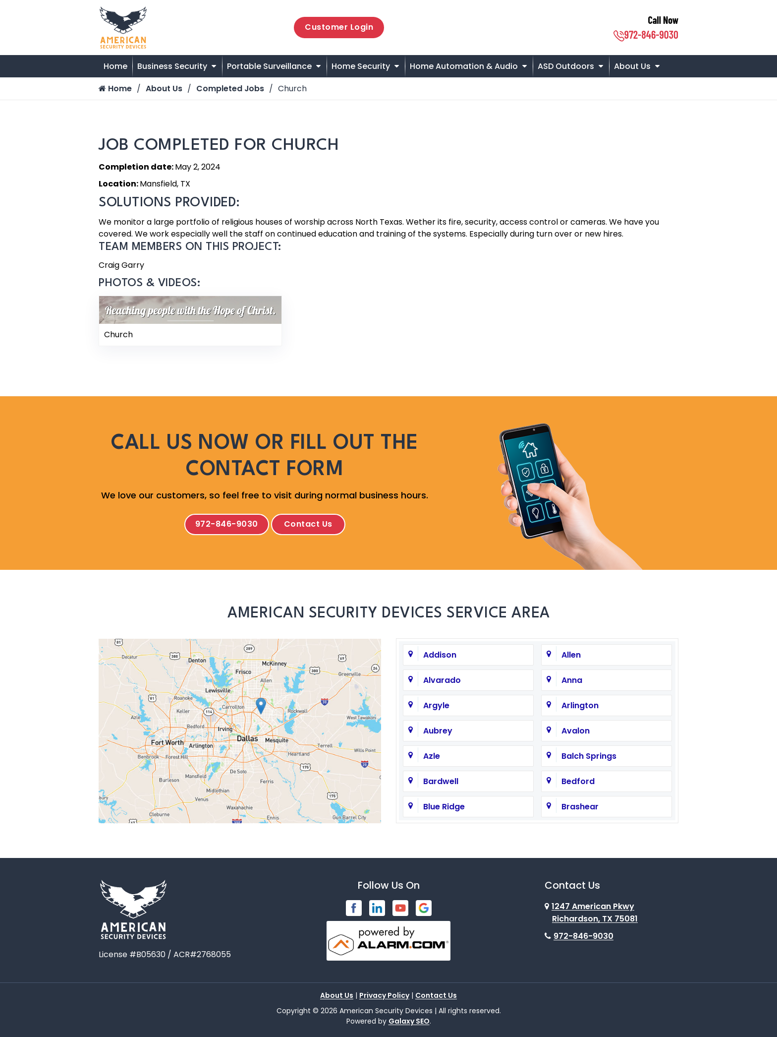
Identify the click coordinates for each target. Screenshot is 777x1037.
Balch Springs (588, 756)
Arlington (580, 705)
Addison (439, 655)
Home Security (361, 66)
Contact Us (308, 524)
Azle (431, 756)
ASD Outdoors (566, 66)
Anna (571, 680)
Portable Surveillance (269, 66)
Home (115, 66)
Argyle (436, 705)
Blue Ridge (444, 806)
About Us (632, 66)
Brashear (580, 806)
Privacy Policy (384, 993)
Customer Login (339, 27)
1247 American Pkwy (591, 912)
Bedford (578, 781)
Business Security (172, 66)
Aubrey (437, 730)
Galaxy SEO (409, 1019)
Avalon (575, 730)
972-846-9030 (645, 34)
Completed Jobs (230, 88)
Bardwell (440, 781)
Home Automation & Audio (464, 66)
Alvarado (442, 680)
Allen (571, 655)
